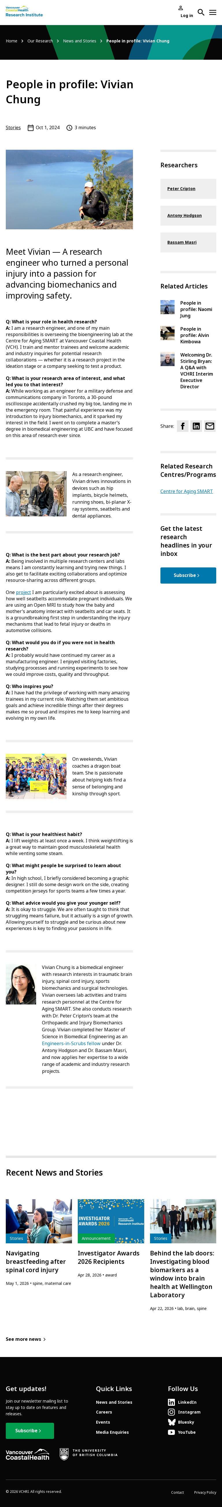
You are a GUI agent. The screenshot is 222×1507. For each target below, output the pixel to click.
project (23, 592)
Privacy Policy (205, 1492)
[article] (39, 1243)
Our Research (40, 41)
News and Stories (79, 41)
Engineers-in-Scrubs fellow (71, 1043)
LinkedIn (187, 1402)
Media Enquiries (112, 1432)
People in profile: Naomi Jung (196, 309)
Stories (13, 127)
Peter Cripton (181, 189)
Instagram (189, 1412)
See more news (23, 1339)
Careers (104, 1412)
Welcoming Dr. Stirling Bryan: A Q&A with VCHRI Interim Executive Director (196, 371)
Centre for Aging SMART (186, 491)
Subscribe (185, 575)
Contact (177, 1492)
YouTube (187, 1432)
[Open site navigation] (212, 12)
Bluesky (186, 1422)
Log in (187, 15)
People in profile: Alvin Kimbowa (194, 335)
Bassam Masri (182, 242)
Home (11, 41)
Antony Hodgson (184, 215)
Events (103, 1422)
